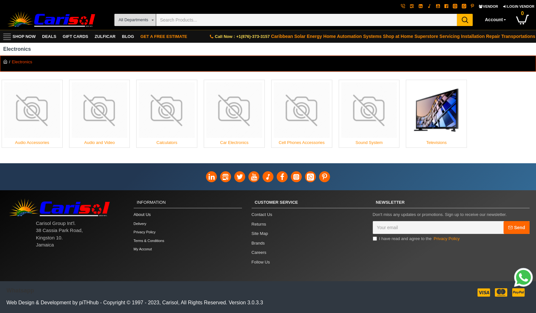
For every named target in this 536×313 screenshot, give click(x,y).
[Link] (523, 278)
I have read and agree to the (417, 239)
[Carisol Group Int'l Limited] (50, 20)
